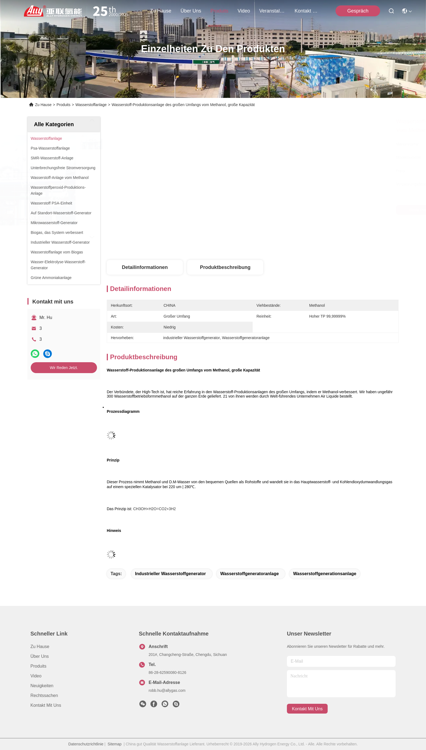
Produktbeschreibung (225, 267)
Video (36, 676)
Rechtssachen (44, 695)
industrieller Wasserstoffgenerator (170, 573)
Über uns (191, 11)
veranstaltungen (272, 11)
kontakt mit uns (308, 11)
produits (219, 11)
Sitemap (114, 744)
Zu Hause (160, 11)
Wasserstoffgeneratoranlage (249, 573)
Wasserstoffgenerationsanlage (324, 573)
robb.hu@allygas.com (167, 690)
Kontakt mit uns (45, 705)
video (244, 11)
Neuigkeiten (42, 685)
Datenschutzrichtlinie (85, 744)
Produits (63, 105)
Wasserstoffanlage (90, 105)
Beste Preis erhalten (298, 210)
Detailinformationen (145, 267)
